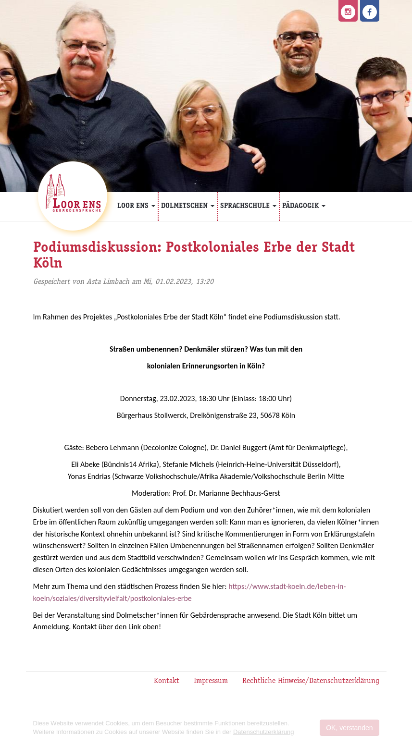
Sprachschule (248, 206)
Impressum (211, 681)
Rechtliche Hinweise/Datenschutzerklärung (310, 681)
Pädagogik (303, 206)
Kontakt (166, 681)
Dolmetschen (187, 206)
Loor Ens (136, 206)
